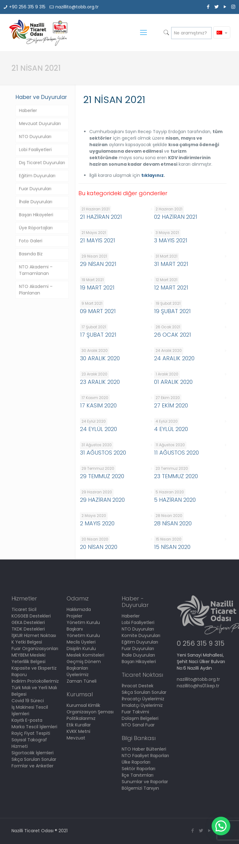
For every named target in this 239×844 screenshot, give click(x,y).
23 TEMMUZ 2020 (176, 476)
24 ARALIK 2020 (174, 358)
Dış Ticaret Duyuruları (42, 162)
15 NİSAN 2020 (172, 547)
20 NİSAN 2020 (98, 547)
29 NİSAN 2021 (98, 264)
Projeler (74, 616)
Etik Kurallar (79, 725)
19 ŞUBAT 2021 (172, 311)
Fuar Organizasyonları (35, 648)
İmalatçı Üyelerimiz (142, 705)
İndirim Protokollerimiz (35, 681)
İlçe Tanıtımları (137, 775)
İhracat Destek (137, 686)
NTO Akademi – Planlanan (36, 289)
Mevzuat (76, 738)
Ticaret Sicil (24, 609)
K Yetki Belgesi (27, 642)
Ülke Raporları (136, 762)
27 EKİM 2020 (171, 405)
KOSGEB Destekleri (31, 616)
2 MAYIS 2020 (97, 523)
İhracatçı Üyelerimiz (143, 699)
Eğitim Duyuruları (37, 176)
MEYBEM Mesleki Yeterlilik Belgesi (28, 658)
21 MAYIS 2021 (97, 240)
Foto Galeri (30, 241)
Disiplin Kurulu (81, 648)
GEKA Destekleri (28, 622)
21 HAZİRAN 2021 (101, 217)
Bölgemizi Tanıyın (140, 788)
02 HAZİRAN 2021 (175, 217)
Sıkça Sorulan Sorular (34, 759)
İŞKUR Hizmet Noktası (34, 635)
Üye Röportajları (36, 228)
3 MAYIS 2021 (170, 240)
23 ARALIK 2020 (100, 382)
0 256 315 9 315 (200, 643)
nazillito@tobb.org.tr (77, 7)
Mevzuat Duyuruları (40, 123)
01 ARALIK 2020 (173, 382)
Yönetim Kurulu (83, 635)
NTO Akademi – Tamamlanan (36, 270)
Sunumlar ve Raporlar (145, 782)
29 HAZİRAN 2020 (102, 500)
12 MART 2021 (171, 287)
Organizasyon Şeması (90, 712)
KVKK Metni (78, 731)
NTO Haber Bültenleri (144, 749)
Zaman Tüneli (81, 681)
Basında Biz (31, 254)
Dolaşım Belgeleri (140, 718)
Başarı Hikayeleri (36, 215)
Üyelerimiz (78, 674)
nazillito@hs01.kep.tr (198, 686)
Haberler (28, 110)
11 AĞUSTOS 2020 (176, 452)
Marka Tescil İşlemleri (34, 727)
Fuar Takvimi (135, 712)
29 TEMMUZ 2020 (102, 476)
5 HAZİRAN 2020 (175, 500)
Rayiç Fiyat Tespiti (31, 733)
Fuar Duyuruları (35, 189)
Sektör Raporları (138, 768)
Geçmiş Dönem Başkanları (84, 664)
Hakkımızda (79, 609)
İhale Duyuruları (35, 202)
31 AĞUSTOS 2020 (103, 452)
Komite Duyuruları (141, 635)
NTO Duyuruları (35, 136)
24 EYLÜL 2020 (98, 429)
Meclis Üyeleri (81, 642)
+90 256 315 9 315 (27, 7)
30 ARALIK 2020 (100, 358)
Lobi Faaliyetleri (35, 149)
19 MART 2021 (97, 287)
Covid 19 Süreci (28, 701)
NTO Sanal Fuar (138, 725)
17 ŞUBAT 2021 (98, 335)
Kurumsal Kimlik (83, 705)
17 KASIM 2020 (98, 405)
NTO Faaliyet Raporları (145, 755)
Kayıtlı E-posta (27, 720)
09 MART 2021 (98, 311)
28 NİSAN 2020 (173, 523)
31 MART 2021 (171, 264)
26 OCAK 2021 (172, 335)
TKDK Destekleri (28, 629)
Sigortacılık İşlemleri (33, 753)
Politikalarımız (81, 718)
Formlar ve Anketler (33, 766)
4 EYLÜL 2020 (171, 429)
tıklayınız (152, 175)
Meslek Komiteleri (85, 655)
